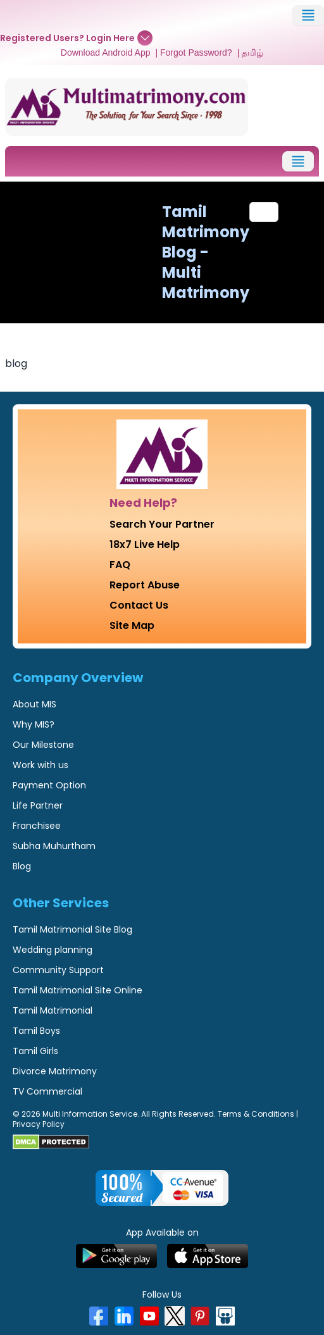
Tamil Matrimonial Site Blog (72, 929)
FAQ (119, 564)
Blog (22, 866)
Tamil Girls (35, 1051)
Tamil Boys (36, 1030)
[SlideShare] (225, 1316)
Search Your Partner (162, 524)
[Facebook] (98, 1316)
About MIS (34, 704)
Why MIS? (33, 724)
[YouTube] (149, 1316)
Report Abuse (144, 585)
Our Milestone (43, 744)
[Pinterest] (199, 1316)
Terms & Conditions (256, 1113)
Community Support (58, 970)
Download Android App (106, 52)
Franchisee (37, 825)
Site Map (131, 625)
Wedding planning (52, 949)
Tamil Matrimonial (52, 1010)
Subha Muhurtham (54, 846)
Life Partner (38, 805)
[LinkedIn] (124, 1316)
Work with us (40, 765)
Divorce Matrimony (55, 1071)
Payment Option (49, 785)
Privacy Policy (39, 1124)
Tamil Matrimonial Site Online (77, 990)
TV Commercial (47, 1091)
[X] (174, 1316)
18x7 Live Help (144, 544)
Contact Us (138, 605)
